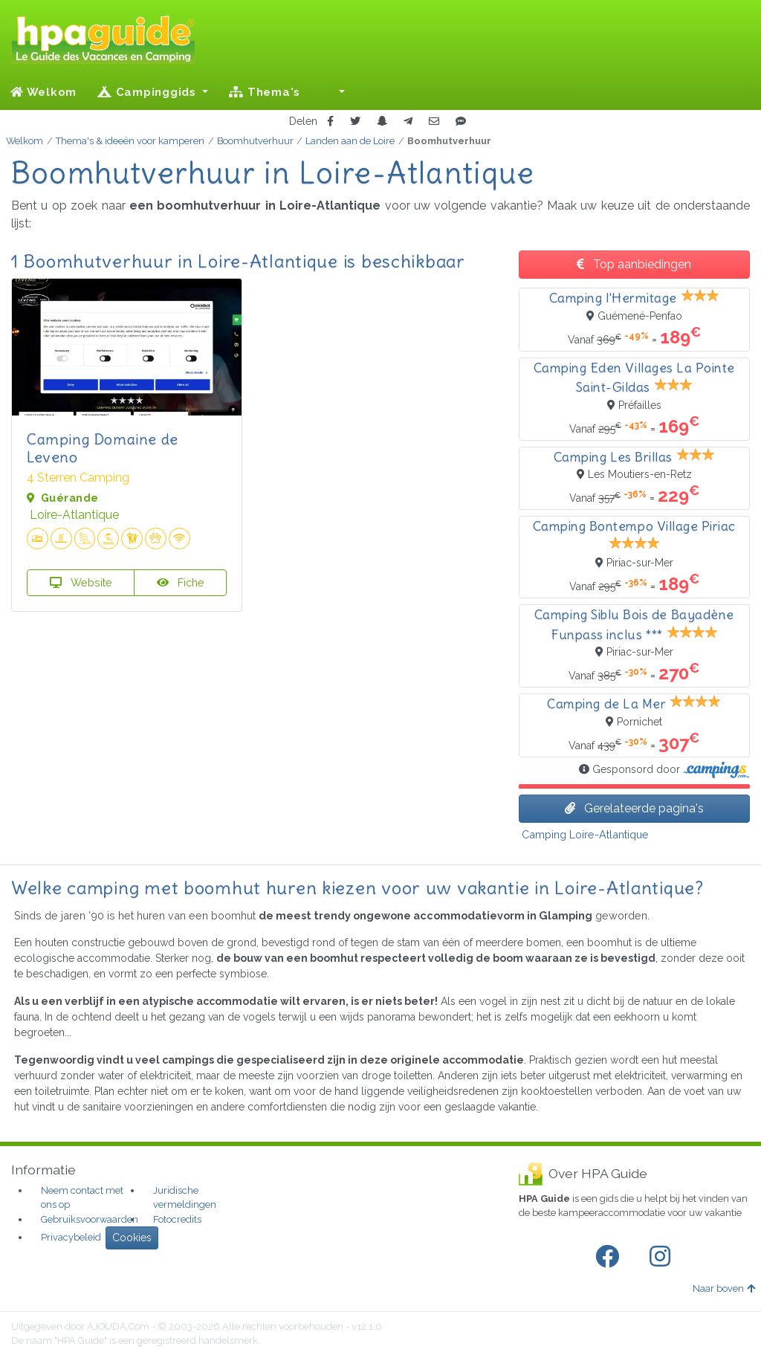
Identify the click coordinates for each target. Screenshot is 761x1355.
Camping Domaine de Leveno (102, 448)
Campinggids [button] (148, 92)
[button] (333, 92)
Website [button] (81, 582)
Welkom (43, 92)
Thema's (264, 92)
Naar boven (724, 1288)
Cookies (132, 1238)
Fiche (180, 582)
